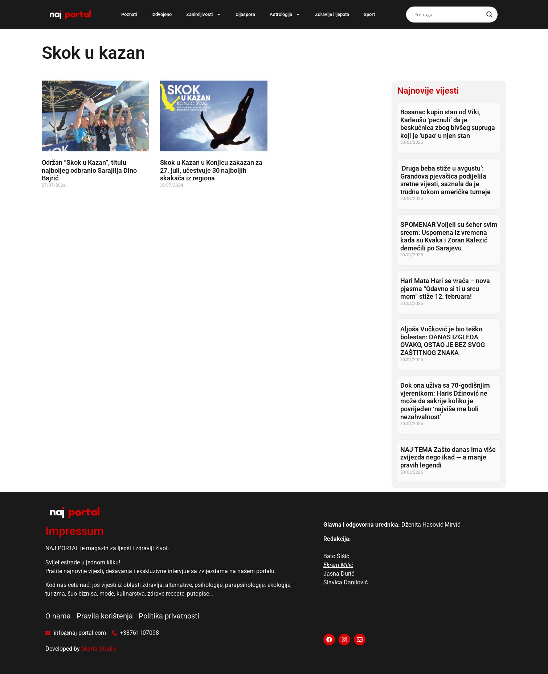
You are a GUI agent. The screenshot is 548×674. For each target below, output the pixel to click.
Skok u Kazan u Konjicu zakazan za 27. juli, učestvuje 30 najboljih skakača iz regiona (211, 170)
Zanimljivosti (203, 14)
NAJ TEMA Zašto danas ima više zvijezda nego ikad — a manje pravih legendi (448, 457)
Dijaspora (245, 14)
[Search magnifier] (489, 14)
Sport (369, 14)
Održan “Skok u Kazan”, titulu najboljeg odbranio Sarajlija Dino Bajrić (89, 170)
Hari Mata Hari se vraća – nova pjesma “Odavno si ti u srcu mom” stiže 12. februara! (445, 288)
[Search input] (448, 14)
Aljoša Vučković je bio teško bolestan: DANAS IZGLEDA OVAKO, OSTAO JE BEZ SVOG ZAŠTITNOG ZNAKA (442, 340)
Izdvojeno (161, 14)
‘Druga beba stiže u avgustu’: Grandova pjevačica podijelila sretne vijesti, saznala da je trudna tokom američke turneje (445, 180)
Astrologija (285, 14)
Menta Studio (98, 648)
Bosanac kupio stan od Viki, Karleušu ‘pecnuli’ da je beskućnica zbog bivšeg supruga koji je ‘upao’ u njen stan (447, 123)
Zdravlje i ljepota (332, 14)
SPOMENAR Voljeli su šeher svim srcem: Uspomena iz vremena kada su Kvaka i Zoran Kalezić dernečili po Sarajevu (449, 236)
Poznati (129, 14)
